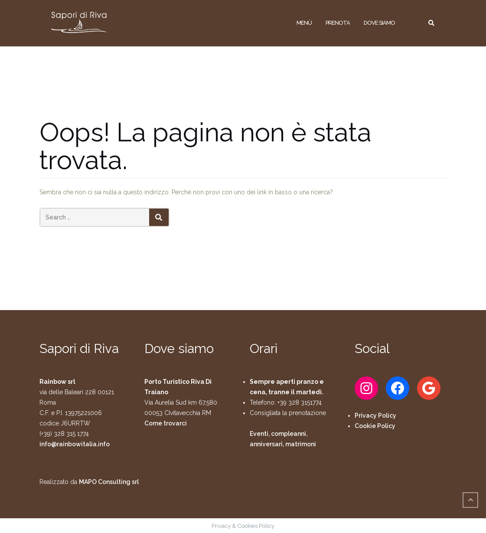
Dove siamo (379, 23)
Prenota (338, 23)
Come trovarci (165, 423)
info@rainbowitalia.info (74, 444)
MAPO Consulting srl (109, 481)
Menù (304, 23)
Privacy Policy (375, 415)
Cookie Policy (375, 425)
